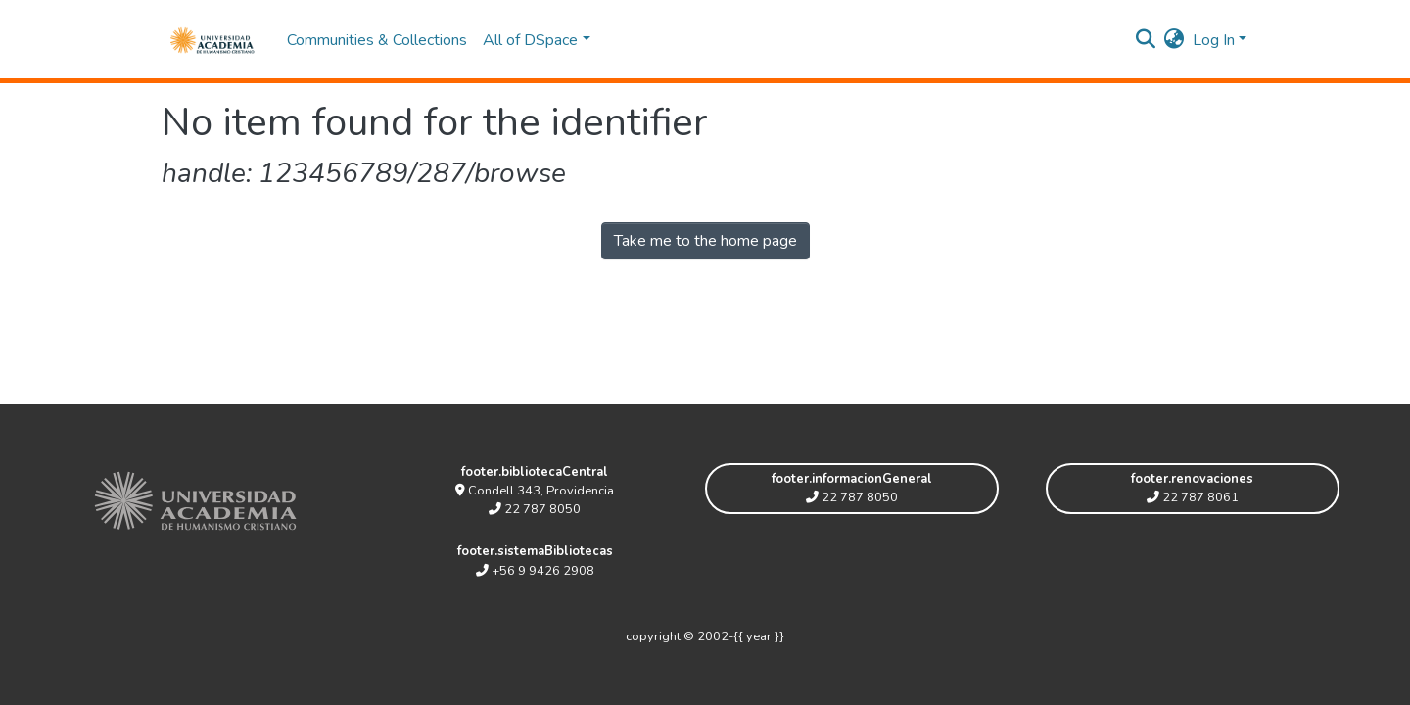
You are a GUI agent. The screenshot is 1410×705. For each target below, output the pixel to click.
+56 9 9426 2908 (535, 571)
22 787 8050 (535, 509)
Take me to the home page (705, 241)
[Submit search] (1146, 40)
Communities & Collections (377, 40)
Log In (1214, 40)
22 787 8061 (1193, 497)
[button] (1174, 40)
